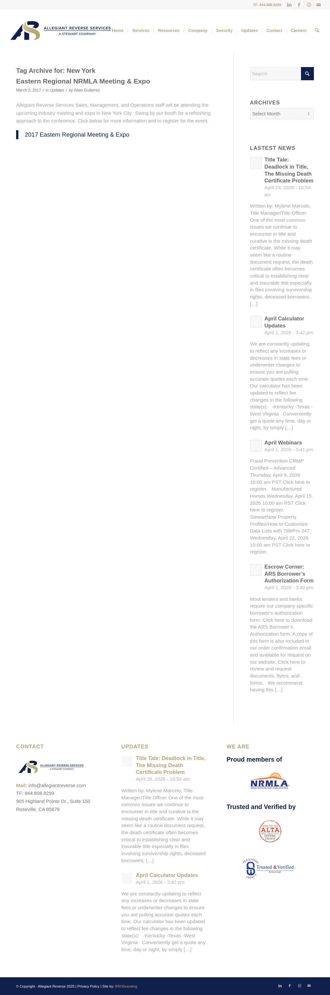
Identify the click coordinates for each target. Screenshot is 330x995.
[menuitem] (118, 31)
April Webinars (283, 443)
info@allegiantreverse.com (57, 785)
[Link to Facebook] (299, 5)
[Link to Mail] (319, 5)
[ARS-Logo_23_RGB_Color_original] (60, 31)
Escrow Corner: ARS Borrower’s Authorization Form (289, 574)
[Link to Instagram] (309, 5)
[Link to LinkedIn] (289, 5)
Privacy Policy (88, 986)
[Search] (317, 31)
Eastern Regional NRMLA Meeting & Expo (83, 81)
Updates (57, 90)
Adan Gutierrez (87, 90)
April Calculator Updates (167, 875)
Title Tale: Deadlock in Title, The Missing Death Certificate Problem (170, 765)
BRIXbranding (126, 986)
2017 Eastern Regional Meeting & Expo (77, 134)
